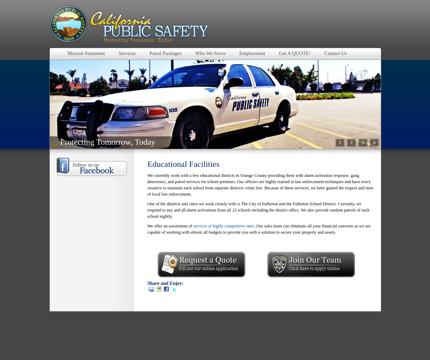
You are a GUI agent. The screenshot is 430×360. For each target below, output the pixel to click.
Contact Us (335, 53)
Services (127, 53)
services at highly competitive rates (223, 226)
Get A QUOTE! (295, 53)
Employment (252, 53)
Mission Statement (86, 53)
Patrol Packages (165, 53)
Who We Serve (210, 53)
